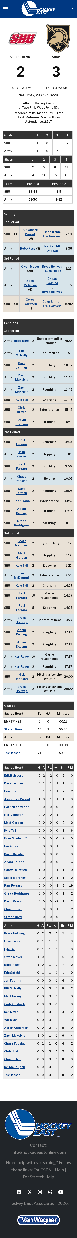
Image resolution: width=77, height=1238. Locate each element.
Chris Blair (11, 1051)
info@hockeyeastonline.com (38, 1152)
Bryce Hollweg (52, 266)
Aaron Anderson (16, 1027)
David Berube (14, 854)
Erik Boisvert (52, 236)
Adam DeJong (21, 511)
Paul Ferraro (21, 442)
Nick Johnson (22, 677)
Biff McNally (22, 353)
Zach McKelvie (30, 283)
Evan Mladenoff (15, 838)
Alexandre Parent (30, 232)
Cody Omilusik (14, 1004)
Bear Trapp (52, 232)
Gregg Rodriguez (21, 523)
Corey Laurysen (30, 302)
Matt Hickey (13, 996)
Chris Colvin (12, 1059)
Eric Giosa (11, 846)
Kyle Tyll (22, 399)
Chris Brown (21, 410)
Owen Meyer (30, 266)
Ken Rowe (22, 656)
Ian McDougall (22, 575)
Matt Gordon (21, 555)
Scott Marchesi (22, 543)
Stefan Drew (13, 729)
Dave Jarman (52, 301)
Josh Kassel (22, 454)
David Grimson (21, 422)
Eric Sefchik (52, 246)
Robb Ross (28, 248)
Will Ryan (11, 1020)
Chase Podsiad (52, 281)
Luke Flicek (53, 271)
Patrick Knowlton (16, 807)
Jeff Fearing (12, 980)
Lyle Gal (52, 250)
